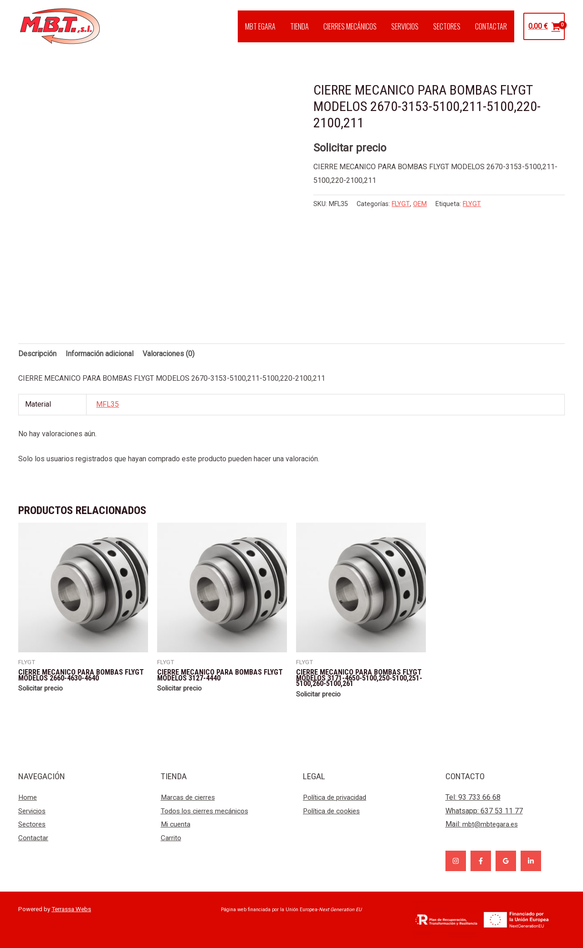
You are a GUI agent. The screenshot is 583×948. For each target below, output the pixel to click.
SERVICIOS (405, 26)
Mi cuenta (176, 824)
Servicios (33, 811)
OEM (420, 204)
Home (27, 797)
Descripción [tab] (37, 353)
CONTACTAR (491, 26)
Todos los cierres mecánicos (207, 811)
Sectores (32, 824)
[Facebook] (480, 861)
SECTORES (446, 26)
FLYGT (401, 204)
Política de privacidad (337, 797)
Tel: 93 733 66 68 (473, 797)
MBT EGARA (260, 26)
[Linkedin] (531, 861)
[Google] (506, 861)
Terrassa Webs (71, 909)
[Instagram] (455, 861)
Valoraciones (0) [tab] (168, 353)
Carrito (171, 837)
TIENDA (299, 26)
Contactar (33, 837)
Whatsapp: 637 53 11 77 (484, 811)
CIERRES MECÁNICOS (350, 26)
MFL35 (107, 404)
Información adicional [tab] (99, 353)
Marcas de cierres (190, 797)
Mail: (483, 824)
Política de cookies (333, 811)
